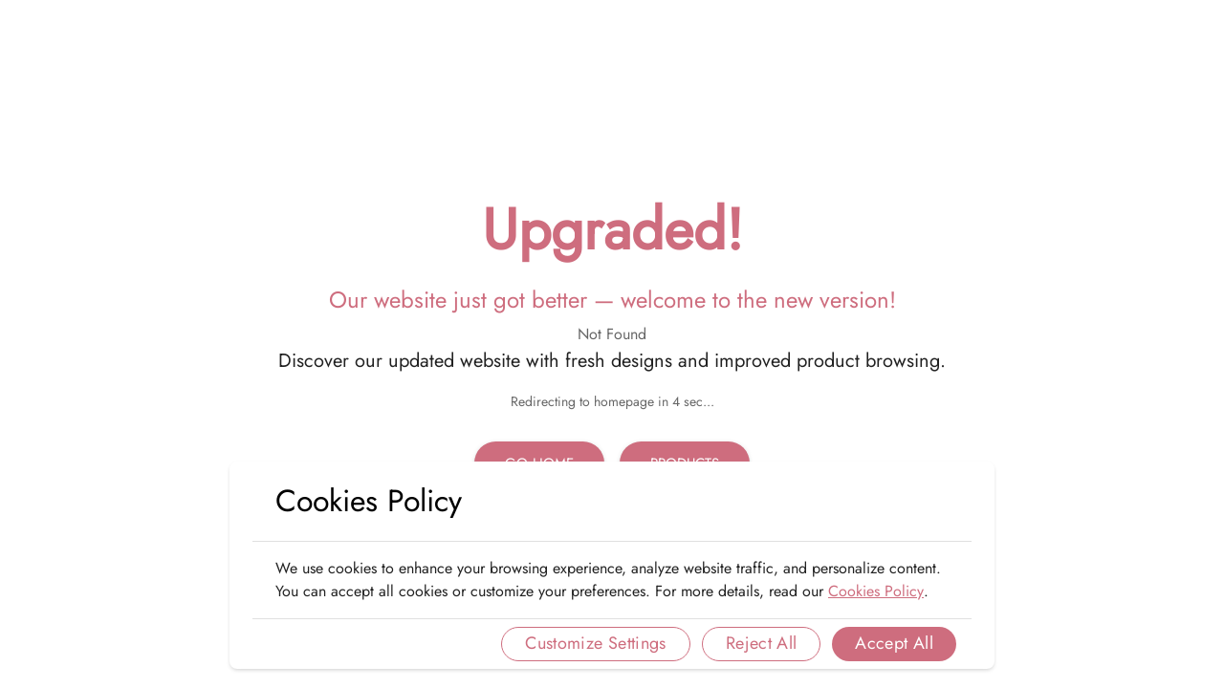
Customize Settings (595, 643)
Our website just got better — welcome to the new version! (612, 299)
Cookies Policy (876, 591)
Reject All (762, 643)
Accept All (894, 643)
